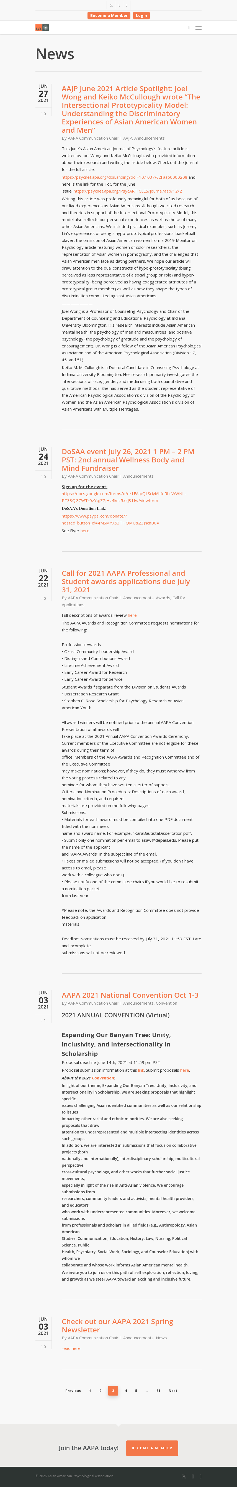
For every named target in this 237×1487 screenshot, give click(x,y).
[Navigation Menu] (198, 27)
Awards (163, 597)
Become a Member (109, 15)
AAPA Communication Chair (93, 138)
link (141, 1070)
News (161, 1337)
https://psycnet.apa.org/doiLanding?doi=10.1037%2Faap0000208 (124, 177)
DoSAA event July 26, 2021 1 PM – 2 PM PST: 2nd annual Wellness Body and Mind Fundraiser (128, 459)
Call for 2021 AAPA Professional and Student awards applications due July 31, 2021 (126, 581)
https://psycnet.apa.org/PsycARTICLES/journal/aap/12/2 (128, 191)
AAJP (127, 138)
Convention (166, 1003)
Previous (73, 1390)
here (85, 530)
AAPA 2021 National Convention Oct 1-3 (130, 995)
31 (158, 1390)
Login (141, 15)
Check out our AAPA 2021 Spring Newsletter (117, 1325)
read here (71, 1348)
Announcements (149, 138)
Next (173, 1390)
